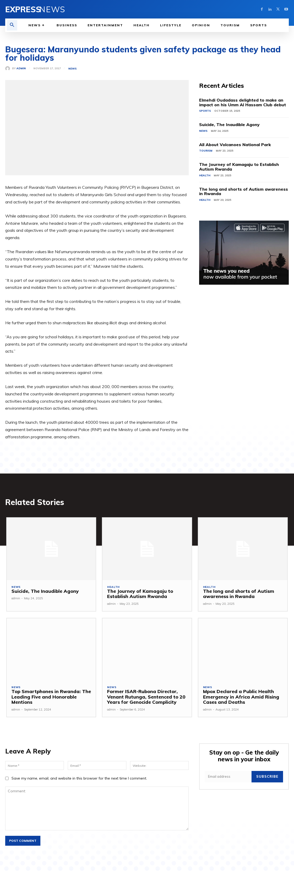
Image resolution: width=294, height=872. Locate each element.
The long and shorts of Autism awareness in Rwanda (243, 191)
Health (204, 175)
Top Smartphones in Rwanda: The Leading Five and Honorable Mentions (49, 697)
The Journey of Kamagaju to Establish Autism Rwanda (239, 167)
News (72, 68)
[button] (12, 25)
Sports (205, 111)
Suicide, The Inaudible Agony (229, 124)
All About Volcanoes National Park (235, 144)
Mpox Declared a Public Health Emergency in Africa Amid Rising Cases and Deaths (239, 697)
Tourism (205, 150)
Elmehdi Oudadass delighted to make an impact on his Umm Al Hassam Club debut (242, 102)
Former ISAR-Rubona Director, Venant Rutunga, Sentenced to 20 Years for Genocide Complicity (145, 697)
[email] (229, 775)
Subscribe (267, 776)
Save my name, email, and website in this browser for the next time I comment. (79, 778)
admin (21, 68)
